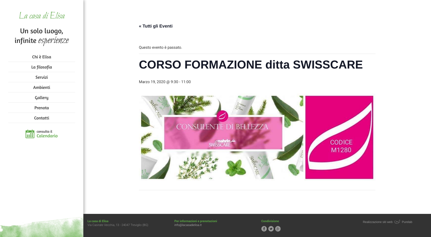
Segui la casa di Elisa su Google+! (278, 228)
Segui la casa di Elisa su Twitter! (271, 228)
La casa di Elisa (42, 16)
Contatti (41, 118)
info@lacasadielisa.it (188, 225)
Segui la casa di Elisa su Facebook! (264, 228)
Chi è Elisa (41, 56)
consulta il (47, 134)
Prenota (41, 107)
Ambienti (41, 87)
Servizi (41, 77)
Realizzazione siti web (377, 222)
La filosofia (41, 67)
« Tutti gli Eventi (155, 26)
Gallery (41, 97)
